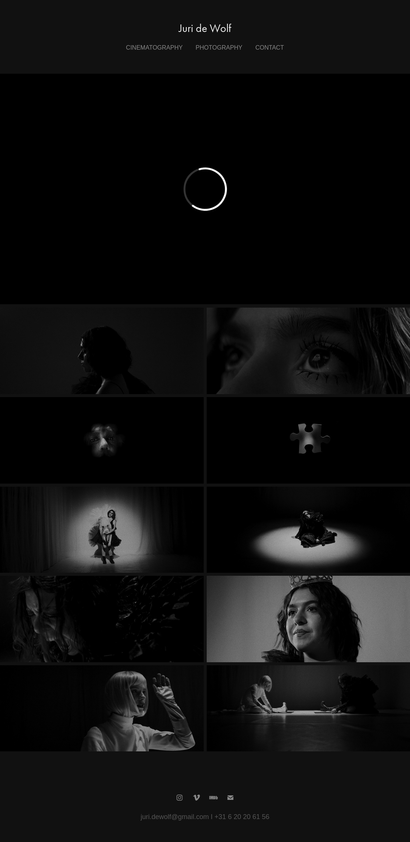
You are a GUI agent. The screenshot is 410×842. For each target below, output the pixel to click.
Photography (219, 47)
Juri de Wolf (205, 28)
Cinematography (154, 47)
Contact (269, 47)
